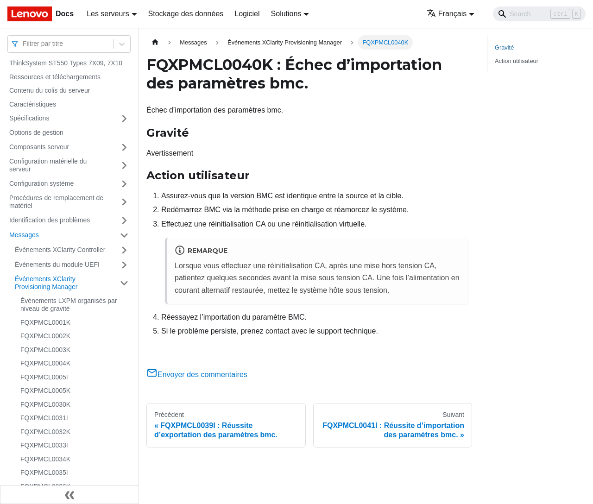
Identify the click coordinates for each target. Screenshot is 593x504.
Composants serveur (39, 147)
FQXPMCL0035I (44, 472)
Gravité (504, 47)
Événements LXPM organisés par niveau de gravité (68, 305)
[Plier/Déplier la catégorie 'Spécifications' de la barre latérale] (124, 118)
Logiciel (246, 14)
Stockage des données (186, 14)
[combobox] (24, 43)
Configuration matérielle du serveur (48, 165)
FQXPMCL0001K (45, 322)
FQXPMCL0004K (45, 363)
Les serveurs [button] (108, 14)
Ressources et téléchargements (55, 77)
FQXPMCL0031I (44, 418)
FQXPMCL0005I (44, 377)
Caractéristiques (32, 104)
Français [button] (447, 14)
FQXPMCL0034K (45, 459)
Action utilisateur (516, 60)
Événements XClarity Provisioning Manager (46, 283)
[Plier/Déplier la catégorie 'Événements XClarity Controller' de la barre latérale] (124, 250)
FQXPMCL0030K (45, 404)
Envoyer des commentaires (196, 374)
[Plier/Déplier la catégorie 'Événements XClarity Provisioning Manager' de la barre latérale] (124, 283)
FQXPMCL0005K (45, 390)
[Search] (539, 13)
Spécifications (29, 118)
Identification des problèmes (49, 220)
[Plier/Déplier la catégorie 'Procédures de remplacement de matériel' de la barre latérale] (124, 202)
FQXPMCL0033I (44, 445)
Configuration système (41, 183)
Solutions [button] (286, 14)
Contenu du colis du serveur (49, 90)
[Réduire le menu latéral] (69, 494)
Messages (24, 235)
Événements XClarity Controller (60, 249)
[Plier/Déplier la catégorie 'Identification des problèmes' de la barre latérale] (124, 220)
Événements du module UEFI (57, 264)
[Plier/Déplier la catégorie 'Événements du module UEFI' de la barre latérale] (124, 265)
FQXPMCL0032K (45, 431)
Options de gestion (36, 132)
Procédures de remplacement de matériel (56, 202)
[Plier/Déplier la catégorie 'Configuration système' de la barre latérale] (124, 183)
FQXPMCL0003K (45, 349)
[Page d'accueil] (155, 42)
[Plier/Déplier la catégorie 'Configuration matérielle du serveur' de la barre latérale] (124, 165)
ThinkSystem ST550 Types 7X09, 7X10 (65, 63)
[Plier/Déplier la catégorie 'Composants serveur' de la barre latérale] (124, 147)
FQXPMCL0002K (45, 336)
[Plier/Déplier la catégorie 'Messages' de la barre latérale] (124, 235)
